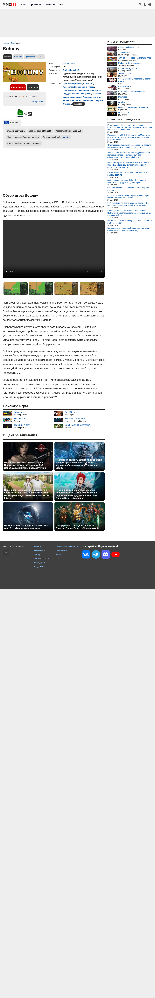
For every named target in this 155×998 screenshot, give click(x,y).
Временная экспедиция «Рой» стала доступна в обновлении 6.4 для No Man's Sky (129, 229)
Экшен (66, 63)
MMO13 (37, 955)
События (18, 57)
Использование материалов (66, 955)
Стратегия (88, 83)
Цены (41, 57)
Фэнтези (67, 104)
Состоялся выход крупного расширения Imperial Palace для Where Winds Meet (129, 196)
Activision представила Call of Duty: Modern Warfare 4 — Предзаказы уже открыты (126, 181)
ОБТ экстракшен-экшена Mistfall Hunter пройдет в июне (129, 189)
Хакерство (68, 87)
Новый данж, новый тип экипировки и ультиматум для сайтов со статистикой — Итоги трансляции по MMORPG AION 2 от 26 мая (27, 494)
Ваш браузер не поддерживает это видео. (54, 249)
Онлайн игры (39, 959)
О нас (57, 968)
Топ (61, 4)
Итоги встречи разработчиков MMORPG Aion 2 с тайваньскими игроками (26, 526)
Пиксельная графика (92, 100)
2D (80, 100)
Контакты (58, 963)
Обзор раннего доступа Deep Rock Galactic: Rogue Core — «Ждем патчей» (77, 526)
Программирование (72, 83)
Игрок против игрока (84, 87)
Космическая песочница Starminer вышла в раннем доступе (127, 173)
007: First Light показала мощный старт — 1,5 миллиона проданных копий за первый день (128, 204)
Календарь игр (40, 972)
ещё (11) (78, 104)
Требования (30, 57)
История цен (37, 101)
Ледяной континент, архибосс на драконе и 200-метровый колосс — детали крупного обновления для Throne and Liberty (79, 464)
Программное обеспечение (76, 90)
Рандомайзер (40, 976)
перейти (66, 137)
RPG (73, 63)
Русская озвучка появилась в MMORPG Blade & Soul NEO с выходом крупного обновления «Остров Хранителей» (129, 164)
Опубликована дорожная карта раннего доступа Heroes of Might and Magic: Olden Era (129, 146)
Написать (33, 87)
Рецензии (50, 4)
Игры (22, 4)
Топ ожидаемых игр (42, 968)
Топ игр (37, 963)
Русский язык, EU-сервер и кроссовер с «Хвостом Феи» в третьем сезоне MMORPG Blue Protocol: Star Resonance (129, 127)
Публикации (35, 4)
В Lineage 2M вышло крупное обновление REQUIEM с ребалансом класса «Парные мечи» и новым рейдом (129, 212)
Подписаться (18, 87)
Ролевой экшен (70, 100)
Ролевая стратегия (92, 97)
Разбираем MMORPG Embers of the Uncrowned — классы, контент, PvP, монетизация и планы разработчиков (25, 465)
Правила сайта (61, 959)
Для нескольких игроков (79, 94)
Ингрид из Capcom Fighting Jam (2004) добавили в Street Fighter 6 (129, 221)
